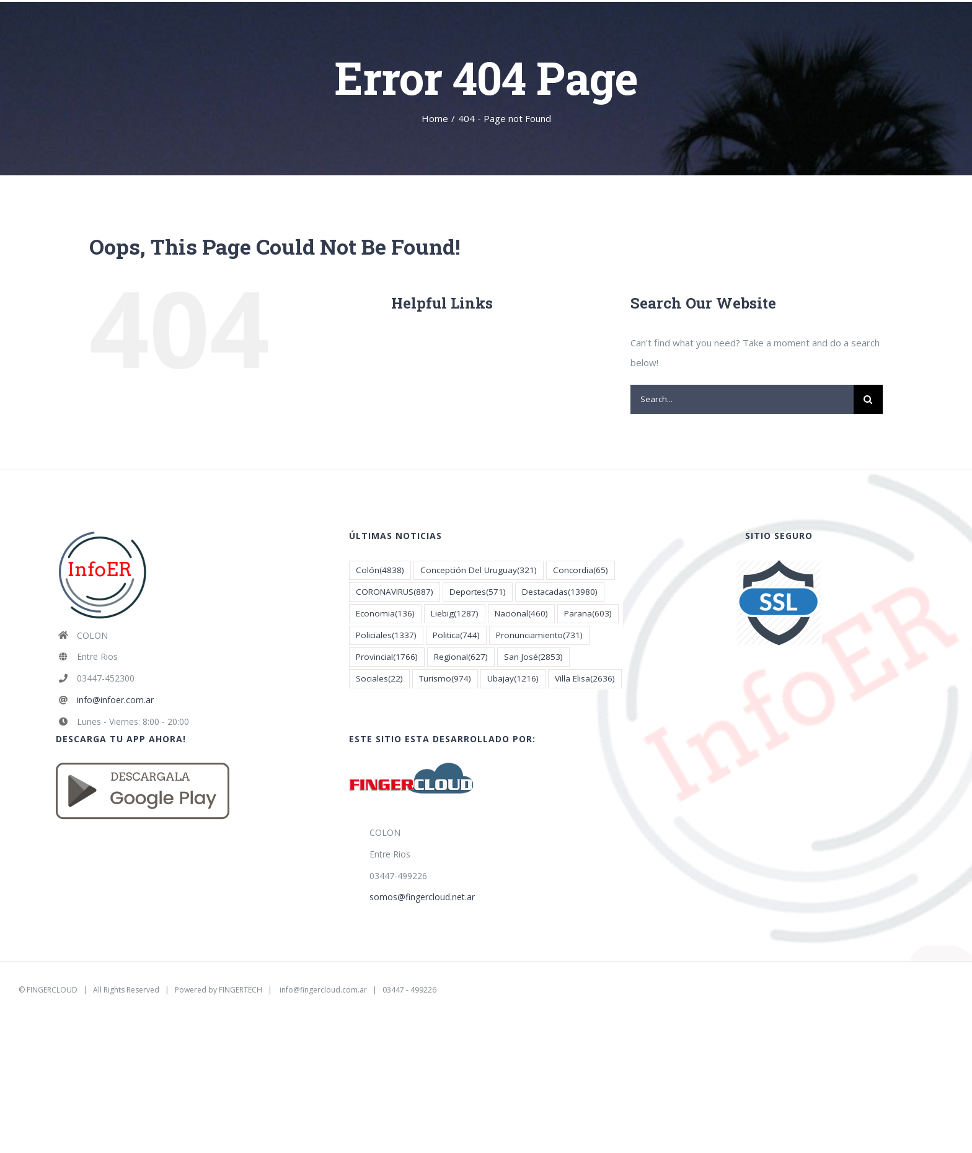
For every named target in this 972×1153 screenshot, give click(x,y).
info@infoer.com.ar (115, 700)
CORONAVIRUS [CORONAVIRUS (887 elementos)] (394, 592)
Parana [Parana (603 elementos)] (588, 614)
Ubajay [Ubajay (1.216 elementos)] (513, 679)
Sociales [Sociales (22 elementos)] (379, 679)
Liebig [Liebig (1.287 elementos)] (455, 614)
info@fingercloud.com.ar (323, 989)
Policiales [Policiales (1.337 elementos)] (386, 635)
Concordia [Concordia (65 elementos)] (580, 570)
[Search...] (742, 399)
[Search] (868, 399)
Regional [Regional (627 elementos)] (461, 657)
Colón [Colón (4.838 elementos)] (380, 570)
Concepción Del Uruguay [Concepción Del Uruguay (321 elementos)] (478, 570)
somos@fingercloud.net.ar (422, 897)
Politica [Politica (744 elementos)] (456, 635)
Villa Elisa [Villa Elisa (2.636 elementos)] (585, 679)
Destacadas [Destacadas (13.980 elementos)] (560, 592)
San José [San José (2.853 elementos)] (533, 657)
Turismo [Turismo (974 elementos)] (445, 679)
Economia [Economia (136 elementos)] (385, 614)
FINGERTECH (240, 989)
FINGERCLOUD (52, 989)
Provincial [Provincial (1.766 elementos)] (387, 657)
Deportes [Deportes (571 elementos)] (477, 592)
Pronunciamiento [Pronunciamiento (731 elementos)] (539, 635)
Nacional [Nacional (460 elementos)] (521, 614)
